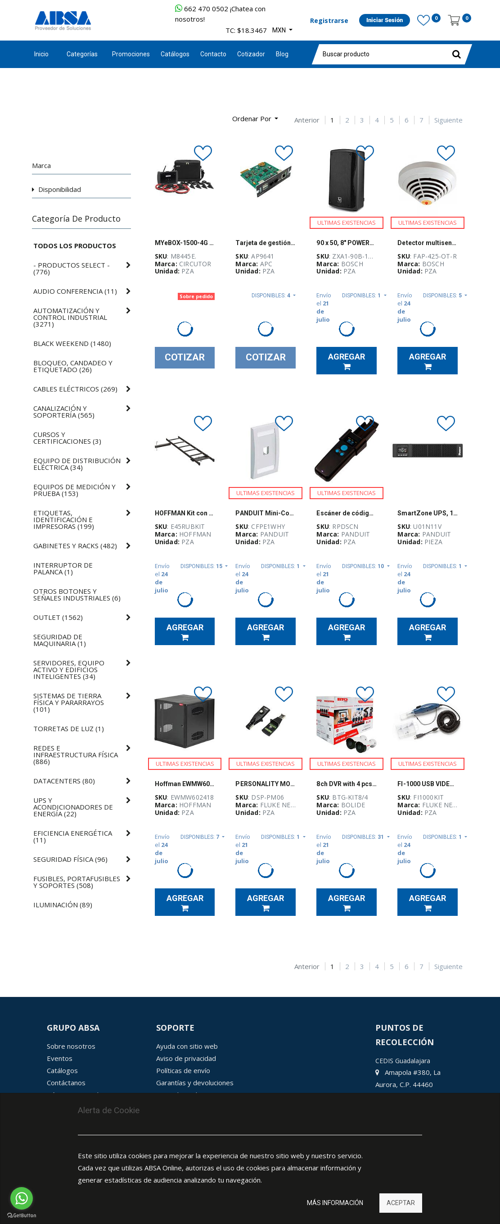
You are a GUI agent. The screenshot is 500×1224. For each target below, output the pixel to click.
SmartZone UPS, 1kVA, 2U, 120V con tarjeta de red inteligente (427, 513)
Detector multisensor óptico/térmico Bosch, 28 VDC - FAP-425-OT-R (427, 242)
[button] (255, 118)
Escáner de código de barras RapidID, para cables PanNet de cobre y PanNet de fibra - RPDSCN (346, 513)
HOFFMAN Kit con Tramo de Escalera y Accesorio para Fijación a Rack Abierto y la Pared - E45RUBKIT (185, 513)
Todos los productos (74, 245)
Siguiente (448, 120)
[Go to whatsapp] (21, 1198)
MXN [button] (279, 30)
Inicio (41, 54)
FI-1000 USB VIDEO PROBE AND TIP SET (427, 783)
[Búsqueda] (39, 115)
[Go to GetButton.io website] (21, 1215)
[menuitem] (131, 54)
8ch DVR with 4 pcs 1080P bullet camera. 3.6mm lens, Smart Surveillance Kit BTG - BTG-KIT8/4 (346, 783)
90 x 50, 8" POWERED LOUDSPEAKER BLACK (346, 242)
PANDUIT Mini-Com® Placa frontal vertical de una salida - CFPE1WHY (265, 513)
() (71, 268)
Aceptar (401, 1202)
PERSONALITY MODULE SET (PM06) (265, 783)
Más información (335, 1202)
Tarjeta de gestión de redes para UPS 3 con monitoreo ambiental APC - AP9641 (265, 242)
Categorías (82, 54)
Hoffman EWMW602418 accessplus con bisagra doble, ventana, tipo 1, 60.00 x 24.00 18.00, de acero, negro (185, 783)
